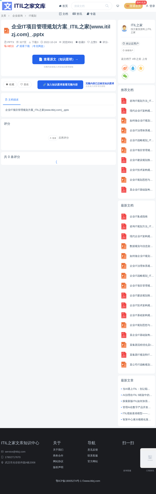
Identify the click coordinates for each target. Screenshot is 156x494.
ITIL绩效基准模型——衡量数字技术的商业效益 (137, 413)
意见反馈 (93, 449)
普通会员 (134, 6)
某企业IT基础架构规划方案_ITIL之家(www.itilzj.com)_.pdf (142, 189)
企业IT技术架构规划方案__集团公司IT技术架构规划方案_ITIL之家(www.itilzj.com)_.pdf (142, 169)
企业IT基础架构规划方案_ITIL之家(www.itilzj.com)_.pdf (142, 315)
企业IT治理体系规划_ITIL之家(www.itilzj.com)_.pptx (142, 130)
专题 (91, 13)
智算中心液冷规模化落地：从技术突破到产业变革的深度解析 (137, 419)
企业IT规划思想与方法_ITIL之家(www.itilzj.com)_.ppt (142, 179)
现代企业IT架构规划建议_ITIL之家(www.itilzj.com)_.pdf (142, 110)
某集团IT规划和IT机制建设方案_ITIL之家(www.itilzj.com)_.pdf (142, 354)
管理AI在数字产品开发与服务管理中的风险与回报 (137, 407)
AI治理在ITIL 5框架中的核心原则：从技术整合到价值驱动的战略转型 (137, 395)
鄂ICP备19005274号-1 (69, 480)
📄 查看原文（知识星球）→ (58, 59)
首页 (63, 6)
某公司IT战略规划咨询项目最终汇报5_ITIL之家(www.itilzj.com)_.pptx (142, 364)
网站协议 (58, 461)
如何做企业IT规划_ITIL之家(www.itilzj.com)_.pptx (142, 120)
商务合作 (58, 455)
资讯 (77, 13)
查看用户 (128, 50)
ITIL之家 (137, 25)
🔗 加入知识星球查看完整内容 (60, 84)
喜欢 (24, 84)
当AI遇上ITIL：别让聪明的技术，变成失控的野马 (137, 388)
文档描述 (12, 99)
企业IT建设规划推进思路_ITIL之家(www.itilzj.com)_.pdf (142, 160)
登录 (150, 6)
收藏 (10, 84)
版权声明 (58, 467)
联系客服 (93, 455)
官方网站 (93, 461)
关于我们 (58, 449)
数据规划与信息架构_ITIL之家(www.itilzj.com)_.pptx (142, 246)
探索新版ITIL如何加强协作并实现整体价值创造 (137, 401)
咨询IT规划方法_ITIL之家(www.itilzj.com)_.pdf (142, 100)
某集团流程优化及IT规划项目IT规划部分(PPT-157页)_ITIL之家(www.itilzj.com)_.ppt (142, 344)
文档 (63, 13)
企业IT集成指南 (139, 216)
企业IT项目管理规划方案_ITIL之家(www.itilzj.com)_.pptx (142, 150)
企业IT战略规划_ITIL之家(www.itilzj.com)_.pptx (142, 140)
